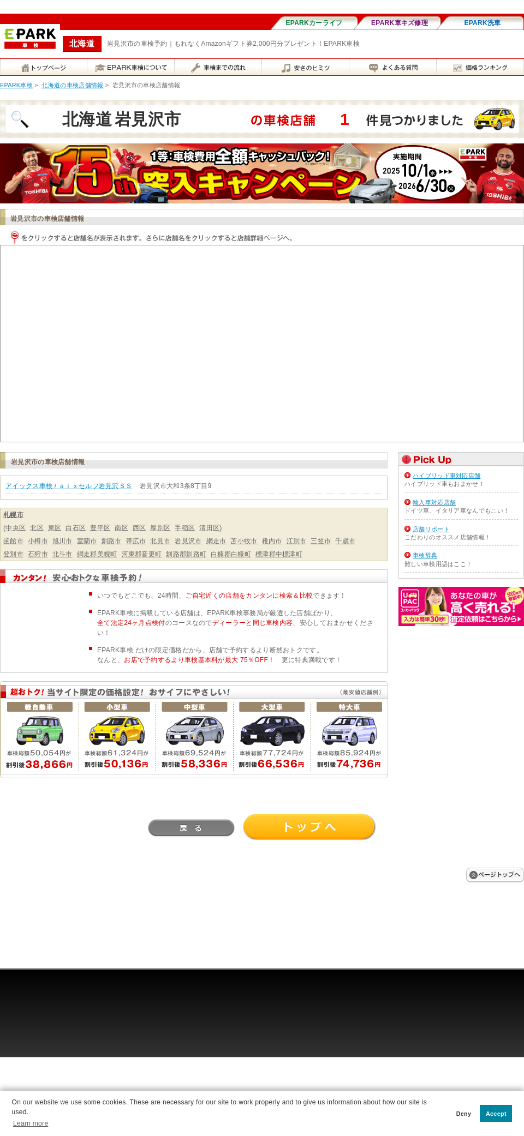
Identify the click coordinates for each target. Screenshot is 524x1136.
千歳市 (345, 541)
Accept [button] (496, 1113)
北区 (37, 528)
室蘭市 (87, 541)
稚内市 (272, 541)
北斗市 (62, 554)
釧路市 (112, 541)
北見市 (160, 541)
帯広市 (136, 541)
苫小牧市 (243, 541)
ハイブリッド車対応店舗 (446, 475)
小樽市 (38, 541)
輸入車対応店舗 (434, 502)
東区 (55, 528)
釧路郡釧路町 (186, 554)
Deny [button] (464, 1113)
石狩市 (38, 554)
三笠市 (321, 541)
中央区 (15, 528)
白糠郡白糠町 (231, 554)
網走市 (216, 541)
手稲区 (185, 528)
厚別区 (160, 528)
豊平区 (100, 528)
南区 (121, 528)
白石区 (76, 528)
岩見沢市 (188, 541)
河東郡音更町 (142, 554)
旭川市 (62, 541)
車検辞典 (425, 555)
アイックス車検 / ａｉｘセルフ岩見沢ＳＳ (68, 486)
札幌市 (13, 515)
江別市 (297, 541)
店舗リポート (431, 529)
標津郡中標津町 (278, 554)
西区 (139, 528)
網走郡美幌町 (97, 554)
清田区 (209, 528)
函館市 (13, 541)
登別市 (13, 554)
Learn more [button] (30, 1123)
